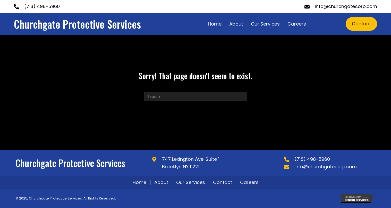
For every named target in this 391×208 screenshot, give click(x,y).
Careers (249, 182)
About (161, 182)
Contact (222, 182)
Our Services (190, 182)
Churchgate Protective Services (77, 24)
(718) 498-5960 (42, 6)
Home (139, 182)
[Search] (195, 96)
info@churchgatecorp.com (346, 6)
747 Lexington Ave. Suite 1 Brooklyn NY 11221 (190, 163)
